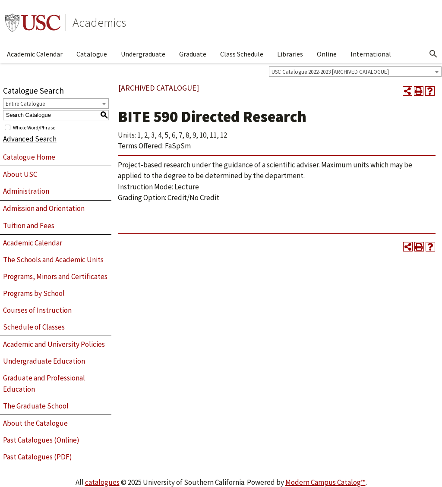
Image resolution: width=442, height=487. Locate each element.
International (370, 54)
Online (327, 54)
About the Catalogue (35, 423)
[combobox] (355, 71)
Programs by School (34, 293)
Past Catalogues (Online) (41, 440)
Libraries (290, 54)
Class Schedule (241, 54)
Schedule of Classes (34, 327)
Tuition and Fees (28, 225)
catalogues (102, 482)
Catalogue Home (29, 157)
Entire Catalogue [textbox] (25, 103)
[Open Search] (433, 54)
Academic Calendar (35, 54)
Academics (99, 22)
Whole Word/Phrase (34, 127)
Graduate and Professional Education (44, 383)
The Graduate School (36, 406)
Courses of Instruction (37, 310)
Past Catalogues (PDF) (37, 457)
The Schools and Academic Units (53, 259)
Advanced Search (30, 139)
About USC (20, 174)
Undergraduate (143, 54)
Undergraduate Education (44, 361)
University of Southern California (32, 22)
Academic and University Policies (54, 344)
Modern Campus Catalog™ (325, 482)
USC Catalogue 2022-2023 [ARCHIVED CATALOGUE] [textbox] (330, 71)
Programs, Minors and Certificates (55, 276)
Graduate (192, 54)
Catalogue (91, 54)
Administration (26, 191)
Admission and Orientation (44, 208)
